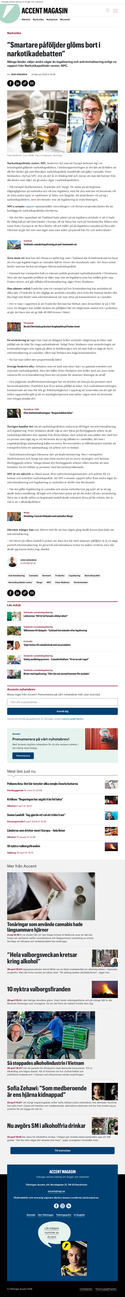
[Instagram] (62, 1205)
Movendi (65, 19)
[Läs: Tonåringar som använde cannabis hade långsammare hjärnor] (51, 896)
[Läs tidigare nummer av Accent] (74, 1258)
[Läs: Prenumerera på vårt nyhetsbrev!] (101, 739)
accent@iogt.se (28, 563)
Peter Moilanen (62, 582)
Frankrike (59, 575)
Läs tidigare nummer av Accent (52, 1233)
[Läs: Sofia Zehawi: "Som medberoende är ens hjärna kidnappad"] (105, 1091)
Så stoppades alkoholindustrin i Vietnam (45, 1063)
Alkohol (26, 19)
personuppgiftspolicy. (73, 718)
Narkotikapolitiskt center (20, 582)
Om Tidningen (46, 1214)
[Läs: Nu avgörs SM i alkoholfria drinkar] (105, 1126)
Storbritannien (81, 582)
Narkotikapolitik (92, 575)
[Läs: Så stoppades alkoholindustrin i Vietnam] (51, 1035)
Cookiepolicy (86, 1289)
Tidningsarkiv (63, 1214)
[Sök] (107, 10)
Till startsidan (62, 1150)
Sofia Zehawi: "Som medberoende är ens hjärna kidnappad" (48, 1091)
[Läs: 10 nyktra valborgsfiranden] (105, 989)
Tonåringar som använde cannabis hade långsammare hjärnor (45, 927)
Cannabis (33, 575)
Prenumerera (23, 755)
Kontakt (31, 1214)
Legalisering (74, 575)
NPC (49, 582)
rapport (30, 206)
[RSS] (68, 1205)
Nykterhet (51, 19)
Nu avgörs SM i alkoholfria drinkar (47, 1125)
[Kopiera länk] (24, 83)
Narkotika (38, 19)
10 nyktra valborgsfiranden (39, 989)
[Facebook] (56, 1205)
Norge (39, 582)
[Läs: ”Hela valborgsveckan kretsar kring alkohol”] (105, 958)
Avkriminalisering (16, 575)
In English (79, 1214)
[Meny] (115, 10)
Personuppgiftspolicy (106, 1289)
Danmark (46, 575)
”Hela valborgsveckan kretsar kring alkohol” (43, 958)
